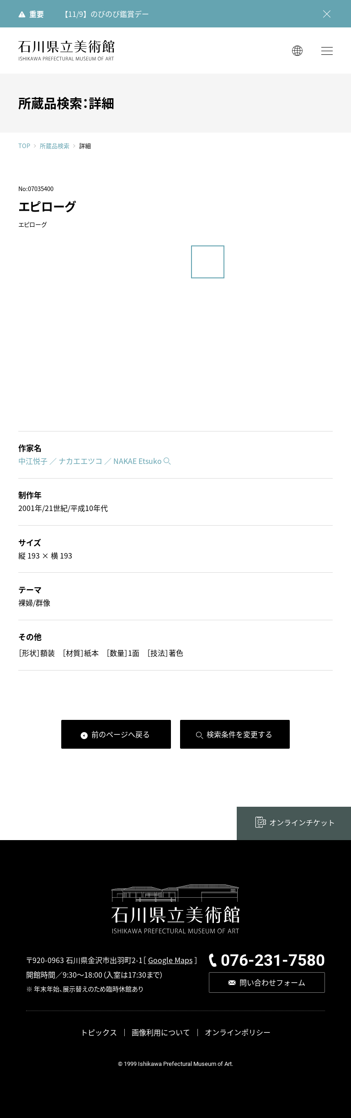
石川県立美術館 (66, 50)
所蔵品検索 (54, 146)
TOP (24, 146)
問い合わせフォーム (272, 982)
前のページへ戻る (120, 734)
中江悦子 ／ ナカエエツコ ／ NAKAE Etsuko (90, 460)
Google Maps (170, 959)
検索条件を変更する (239, 734)
